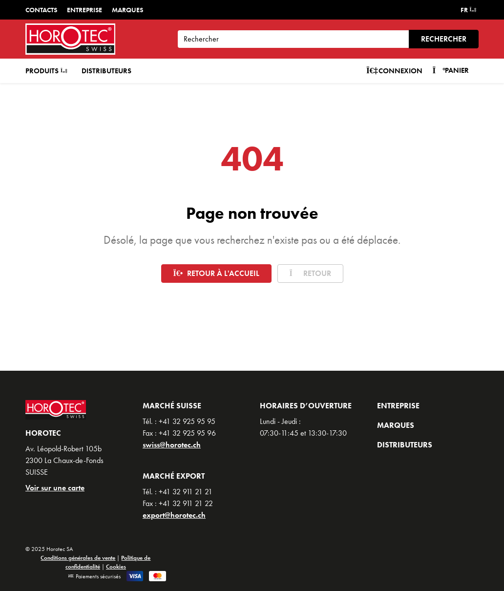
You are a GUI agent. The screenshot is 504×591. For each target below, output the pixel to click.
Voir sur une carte (54, 488)
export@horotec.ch (174, 515)
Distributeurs (106, 71)
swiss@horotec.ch (172, 445)
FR (468, 9)
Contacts (41, 9)
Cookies (116, 566)
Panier (450, 70)
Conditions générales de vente (78, 558)
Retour (310, 273)
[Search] (293, 39)
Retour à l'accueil (216, 273)
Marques (127, 9)
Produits (46, 71)
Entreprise (84, 9)
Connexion (394, 71)
